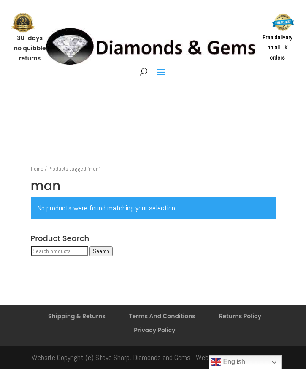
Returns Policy (240, 316)
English (228, 362)
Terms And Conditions (162, 316)
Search (101, 251)
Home (37, 168)
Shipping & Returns (77, 316)
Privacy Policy (154, 330)
